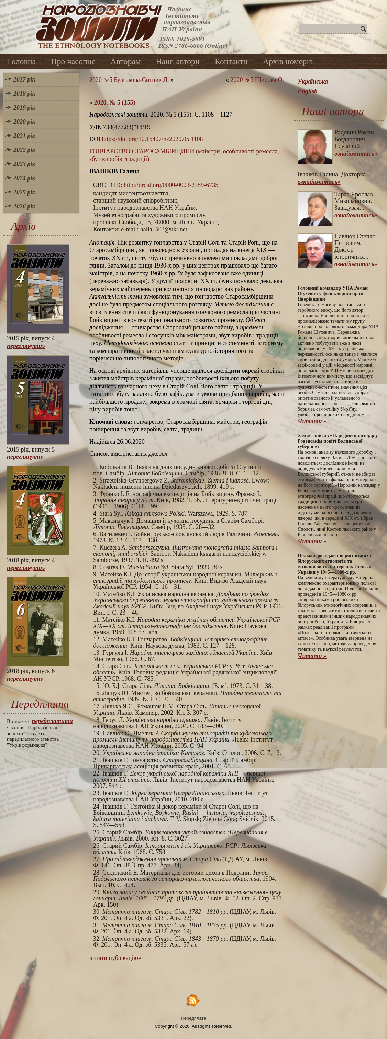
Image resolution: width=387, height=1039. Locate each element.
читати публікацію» (115, 957)
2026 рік (24, 206)
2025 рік (24, 192)
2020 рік (24, 121)
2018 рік (24, 93)
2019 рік (24, 107)
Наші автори (178, 61)
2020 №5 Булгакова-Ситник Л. (129, 79)
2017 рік (24, 79)
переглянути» (26, 346)
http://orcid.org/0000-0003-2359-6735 (171, 185)
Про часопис (73, 61)
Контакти (231, 61)
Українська (313, 81)
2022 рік (24, 150)
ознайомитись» (355, 153)
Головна (22, 61)
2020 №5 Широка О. (257, 79)
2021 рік (24, 135)
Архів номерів (288, 61)
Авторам (125, 61)
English (308, 91)
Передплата (193, 1018)
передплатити (52, 720)
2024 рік (24, 178)
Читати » (312, 421)
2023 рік (24, 164)
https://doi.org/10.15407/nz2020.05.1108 (152, 139)
